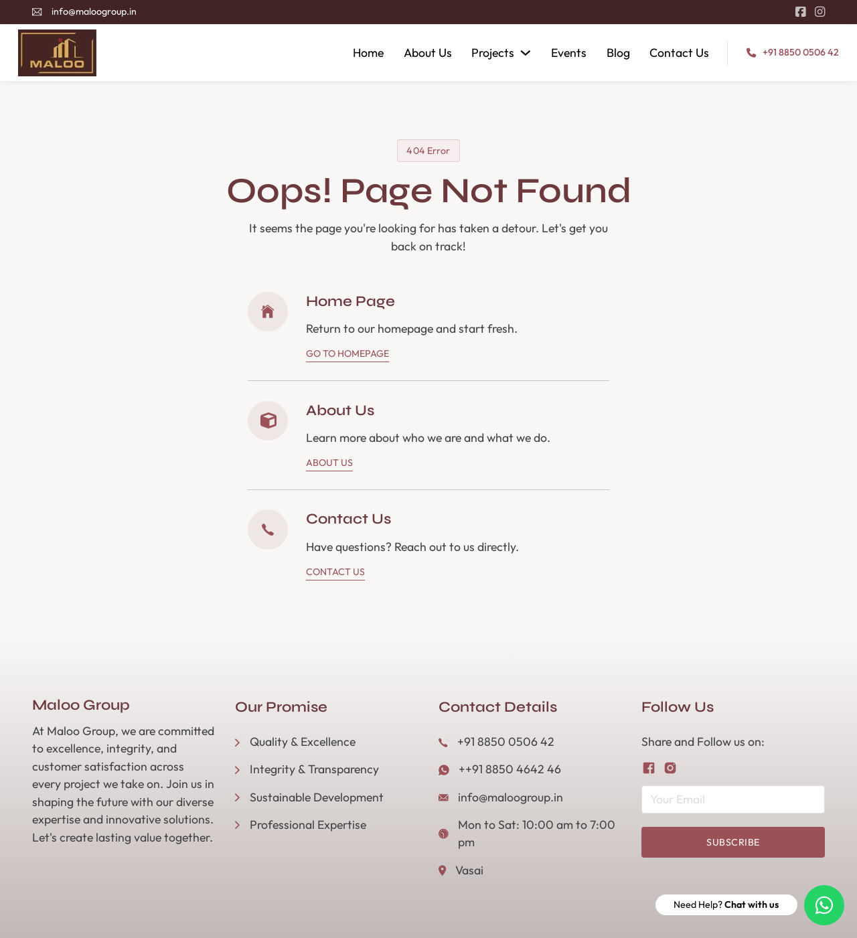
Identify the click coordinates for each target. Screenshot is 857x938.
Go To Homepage (347, 353)
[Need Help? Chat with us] (824, 905)
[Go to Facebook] (800, 12)
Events (569, 52)
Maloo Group (81, 705)
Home (368, 52)
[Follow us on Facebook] (648, 768)
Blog (618, 52)
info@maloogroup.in (94, 11)
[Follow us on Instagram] (670, 768)
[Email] (733, 799)
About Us (428, 52)
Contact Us (679, 52)
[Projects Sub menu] (526, 53)
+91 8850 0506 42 (801, 52)
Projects (492, 52)
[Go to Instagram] (820, 12)
